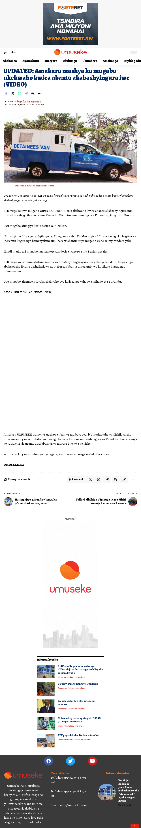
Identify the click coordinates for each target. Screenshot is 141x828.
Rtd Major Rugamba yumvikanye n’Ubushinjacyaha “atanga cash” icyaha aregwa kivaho (80, 670)
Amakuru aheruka (65, 740)
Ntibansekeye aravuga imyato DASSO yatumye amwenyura (79, 719)
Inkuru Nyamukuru (66, 677)
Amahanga (62, 688)
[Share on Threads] (32, 93)
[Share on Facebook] (6, 93)
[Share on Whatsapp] (19, 93)
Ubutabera (80, 677)
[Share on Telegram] (26, 93)
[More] (39, 93)
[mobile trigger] (7, 52)
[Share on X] (12, 93)
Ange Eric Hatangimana (29, 101)
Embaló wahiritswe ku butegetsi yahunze (76, 702)
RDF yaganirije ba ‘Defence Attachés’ (79, 735)
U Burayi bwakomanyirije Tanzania (78, 684)
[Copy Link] (124, 479)
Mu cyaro (80, 726)
